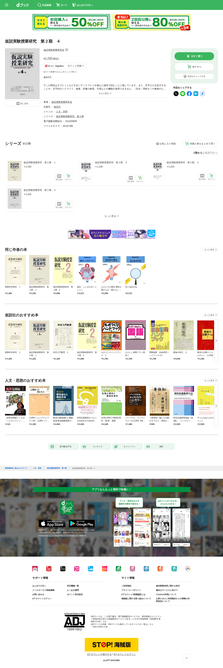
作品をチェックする (196, 76)
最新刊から (211, 153)
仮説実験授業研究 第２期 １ (40, 162)
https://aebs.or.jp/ (100, 627)
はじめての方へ (39, 586)
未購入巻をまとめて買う (202, 143)
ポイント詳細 (74, 65)
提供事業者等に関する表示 (168, 586)
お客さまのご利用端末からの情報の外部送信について (173, 599)
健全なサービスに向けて (167, 590)
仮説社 (57, 106)
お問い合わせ (38, 594)
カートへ (196, 66)
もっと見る (209, 249)
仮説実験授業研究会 (54, 50)
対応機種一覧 (73, 586)
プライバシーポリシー (131, 590)
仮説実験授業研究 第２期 (70, 116)
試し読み (24, 103)
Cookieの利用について (166, 594)
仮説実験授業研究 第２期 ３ (183, 162)
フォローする (66, 50)
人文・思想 (62, 111)
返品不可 (47, 77)
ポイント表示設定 (75, 594)
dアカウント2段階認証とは (133, 594)
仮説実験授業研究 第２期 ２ (111, 162)
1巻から (198, 153)
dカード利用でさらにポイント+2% (59, 72)
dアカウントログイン (41, 598)
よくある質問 (73, 590)
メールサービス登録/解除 (43, 590)
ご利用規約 (126, 586)
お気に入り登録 (167, 143)
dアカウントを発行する (99, 654)
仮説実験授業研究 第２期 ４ (40, 190)
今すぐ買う (197, 56)
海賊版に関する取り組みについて (136, 598)
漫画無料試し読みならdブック (16, 468)
